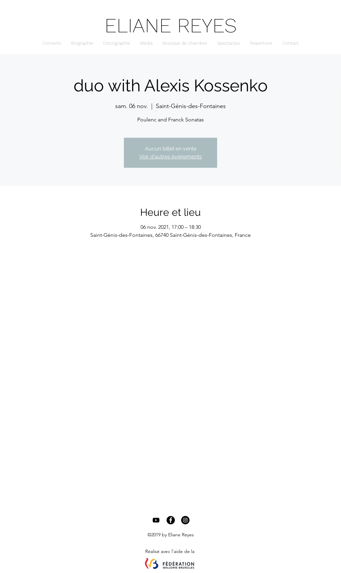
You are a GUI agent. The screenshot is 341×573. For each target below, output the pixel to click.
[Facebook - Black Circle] (171, 520)
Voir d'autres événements (170, 156)
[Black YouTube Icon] (156, 520)
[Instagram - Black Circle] (185, 520)
